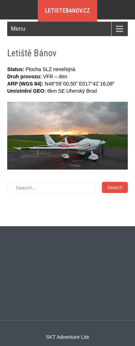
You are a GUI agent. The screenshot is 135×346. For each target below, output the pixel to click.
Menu (18, 29)
